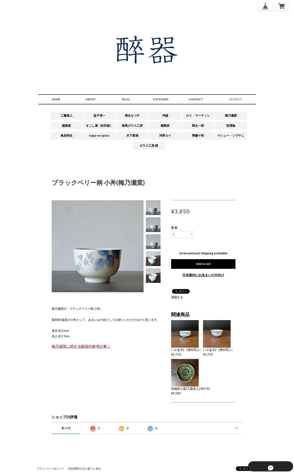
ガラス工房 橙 (148, 145)
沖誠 (165, 115)
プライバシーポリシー (50, 468)
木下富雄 (132, 135)
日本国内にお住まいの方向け (203, 275)
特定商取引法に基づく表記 (84, 468)
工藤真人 (67, 115)
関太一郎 (198, 125)
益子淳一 (99, 115)
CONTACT (196, 99)
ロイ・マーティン (198, 115)
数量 (174, 227)
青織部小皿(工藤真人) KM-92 (190, 388)
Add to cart (203, 264)
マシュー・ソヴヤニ (230, 135)
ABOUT (91, 99)
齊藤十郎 (198, 135)
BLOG (126, 99)
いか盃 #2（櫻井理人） (218, 350)
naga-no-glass (99, 135)
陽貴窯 (66, 125)
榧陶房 (165, 125)
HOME (56, 99)
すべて (66, 428)
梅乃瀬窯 (231, 115)
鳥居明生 (67, 135)
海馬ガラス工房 (132, 125)
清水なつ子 (132, 115)
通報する (177, 297)
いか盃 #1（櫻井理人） (186, 350)
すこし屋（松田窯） (99, 125)
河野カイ (165, 135)
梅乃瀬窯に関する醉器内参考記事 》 (81, 346)
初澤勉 (230, 125)
